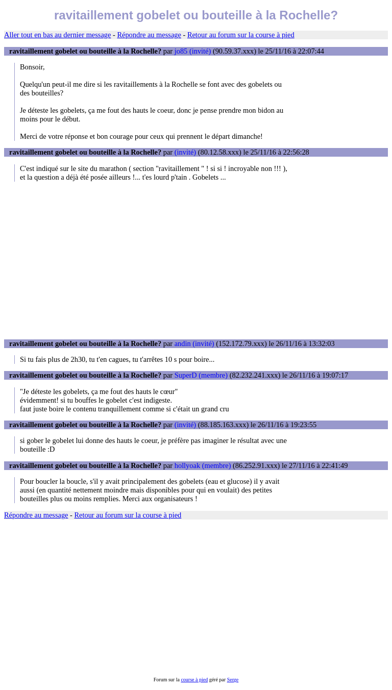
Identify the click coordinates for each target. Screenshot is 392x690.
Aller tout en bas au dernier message (57, 35)
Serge (233, 679)
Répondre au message (149, 35)
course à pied (194, 679)
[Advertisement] (196, 260)
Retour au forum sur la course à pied (241, 35)
